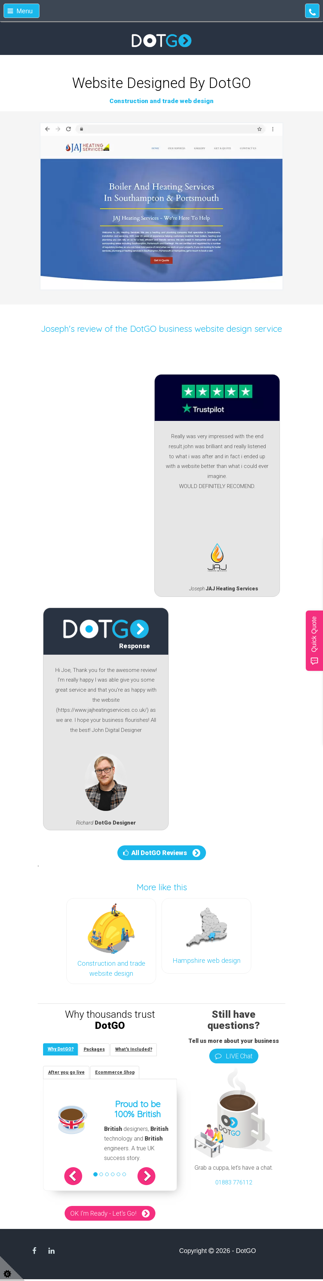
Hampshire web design (206, 961)
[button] (79, 1178)
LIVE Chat (234, 1056)
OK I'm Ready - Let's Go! (103, 1215)
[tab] (61, 1050)
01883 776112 (233, 1182)
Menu (20, 11)
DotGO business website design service (206, 328)
